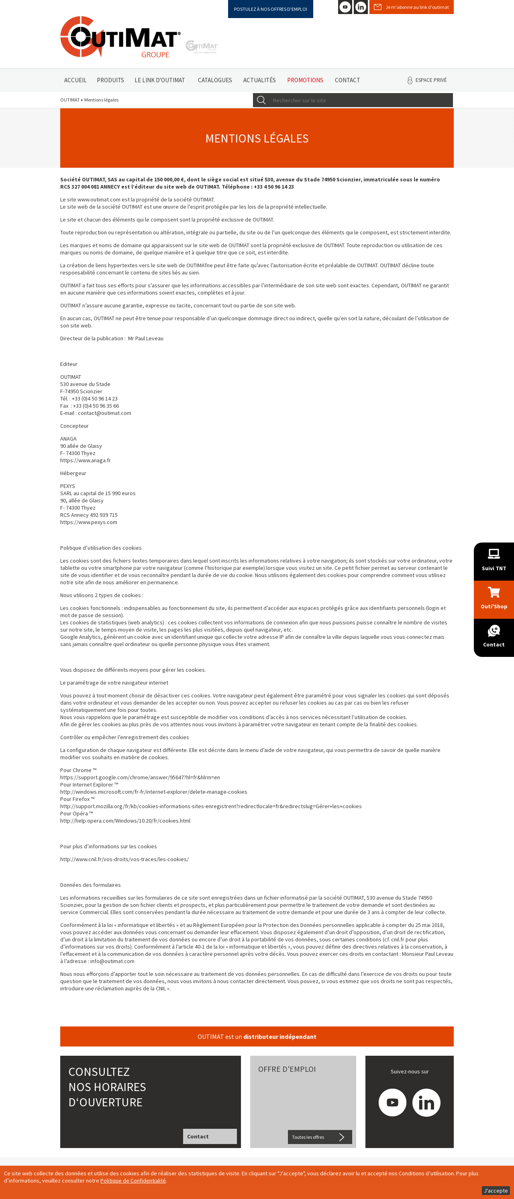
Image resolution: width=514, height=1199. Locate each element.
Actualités (259, 80)
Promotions (305, 80)
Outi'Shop (494, 606)
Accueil (75, 80)
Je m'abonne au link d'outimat (417, 7)
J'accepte (496, 1190)
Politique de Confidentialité (133, 1180)
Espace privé (431, 80)
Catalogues (215, 80)
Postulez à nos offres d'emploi (270, 9)
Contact (347, 80)
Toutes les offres (308, 1137)
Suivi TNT (494, 568)
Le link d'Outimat (160, 80)
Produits (110, 80)
